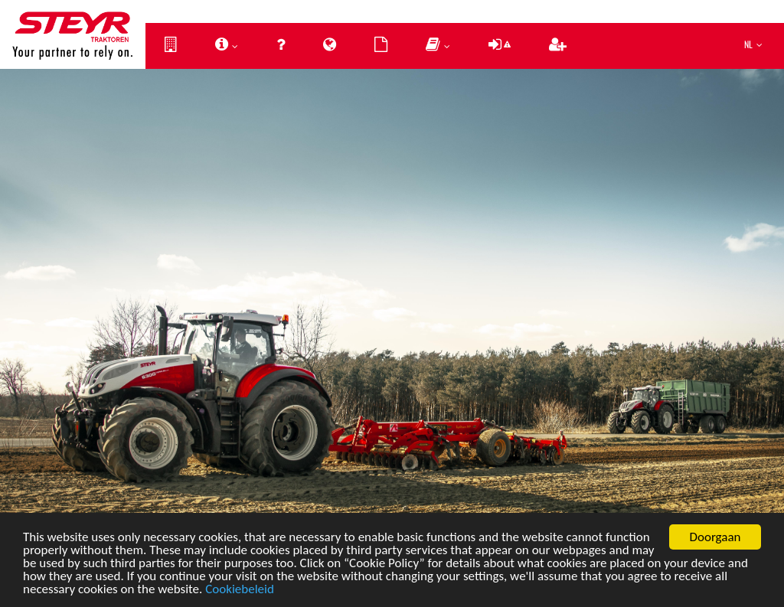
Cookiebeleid (239, 592)
